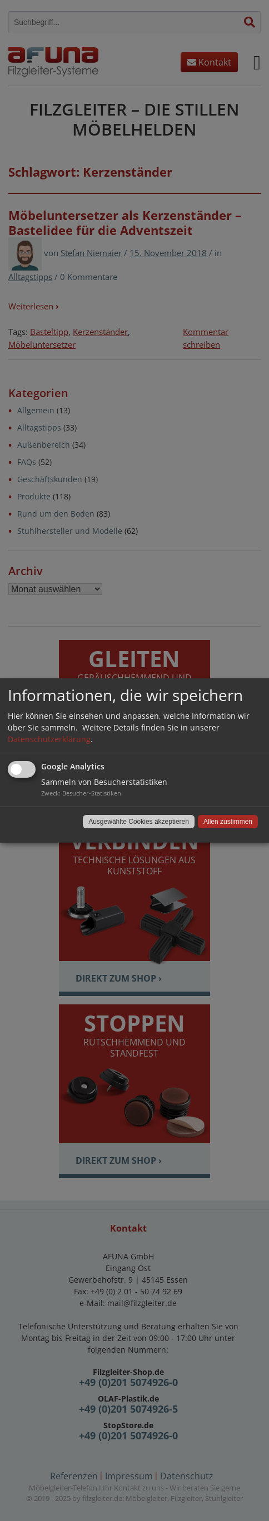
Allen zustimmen (227, 821)
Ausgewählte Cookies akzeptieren (138, 821)
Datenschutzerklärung (49, 739)
